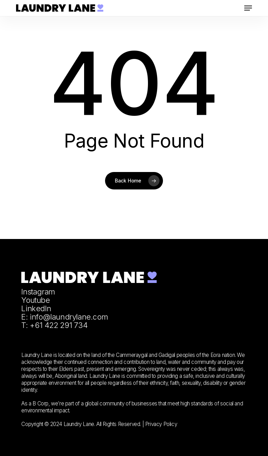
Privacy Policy (161, 424)
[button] (248, 8)
